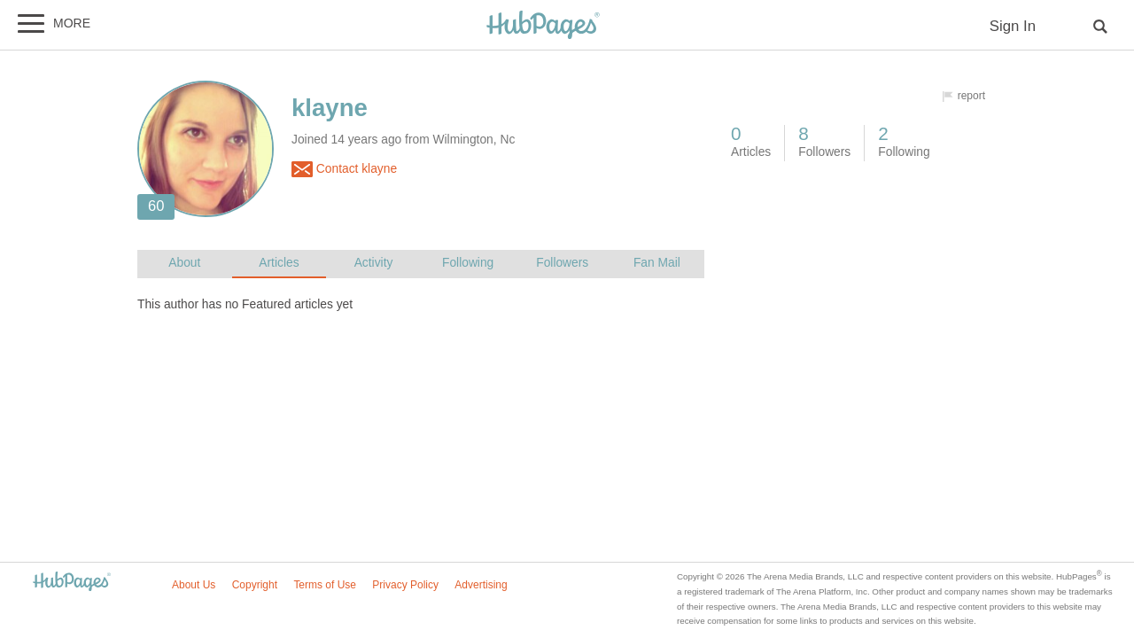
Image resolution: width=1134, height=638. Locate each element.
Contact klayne (344, 169)
